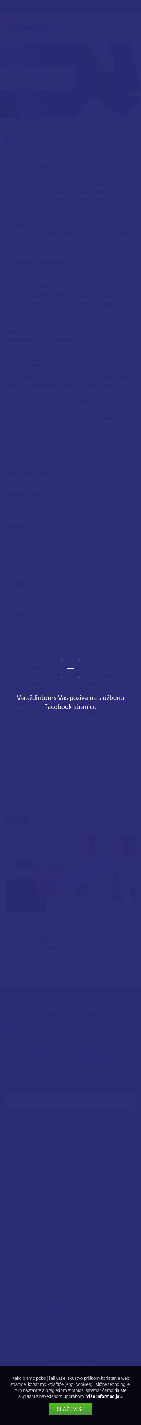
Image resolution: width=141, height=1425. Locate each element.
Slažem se (70, 1409)
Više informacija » (104, 1396)
